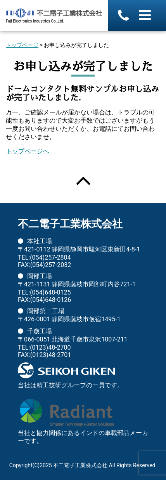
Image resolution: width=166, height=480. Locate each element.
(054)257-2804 (50, 257)
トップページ (22, 45)
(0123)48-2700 (50, 347)
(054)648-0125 (50, 292)
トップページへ (27, 151)
